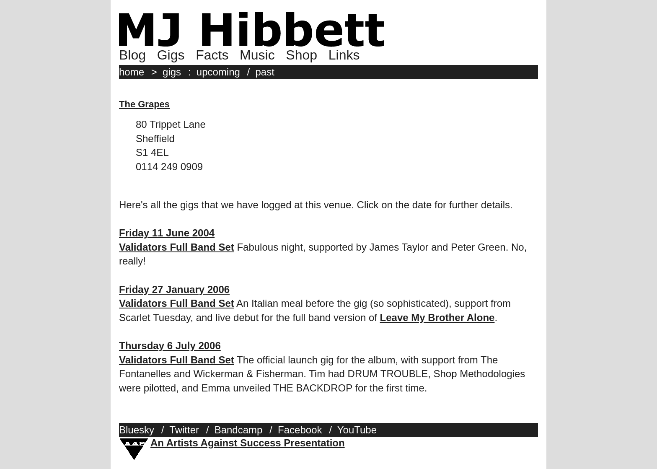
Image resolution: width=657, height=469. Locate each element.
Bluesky (136, 429)
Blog (132, 54)
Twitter (184, 429)
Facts (212, 54)
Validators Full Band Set (176, 247)
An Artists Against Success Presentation (247, 442)
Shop (301, 54)
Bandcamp (239, 429)
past (265, 72)
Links (344, 54)
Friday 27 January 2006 (174, 289)
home (131, 72)
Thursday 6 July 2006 (170, 345)
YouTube (357, 429)
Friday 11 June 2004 (167, 232)
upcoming (218, 72)
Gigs (171, 54)
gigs (172, 72)
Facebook (300, 429)
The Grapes (144, 104)
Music (257, 54)
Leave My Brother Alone (437, 317)
